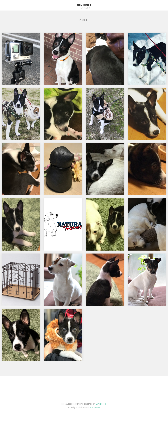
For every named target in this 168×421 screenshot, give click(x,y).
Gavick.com (101, 403)
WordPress (95, 407)
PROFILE (84, 20)
